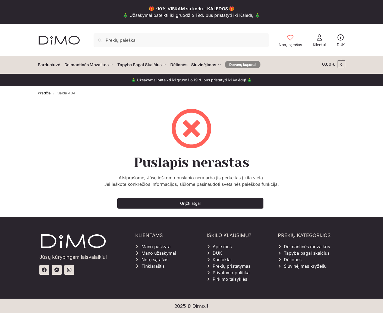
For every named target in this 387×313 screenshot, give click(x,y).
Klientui (319, 40)
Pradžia (44, 92)
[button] (333, 64)
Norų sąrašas (290, 40)
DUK (341, 40)
